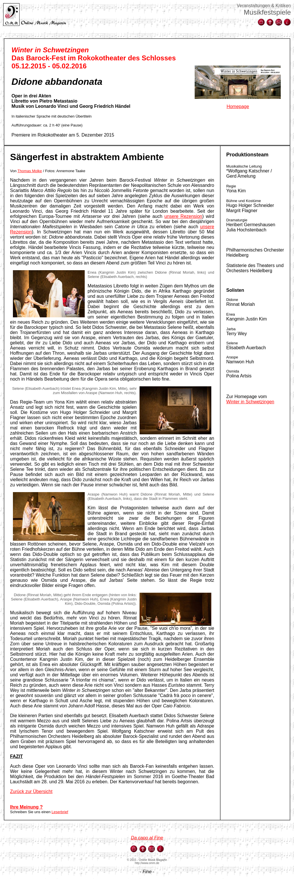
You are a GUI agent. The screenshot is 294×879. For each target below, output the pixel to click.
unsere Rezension (183, 216)
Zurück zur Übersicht (31, 791)
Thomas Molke (30, 171)
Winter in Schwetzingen (250, 401)
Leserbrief (60, 812)
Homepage (238, 106)
